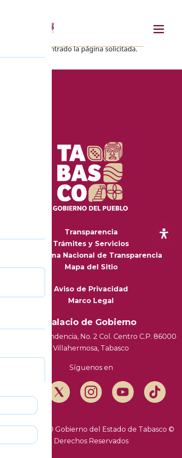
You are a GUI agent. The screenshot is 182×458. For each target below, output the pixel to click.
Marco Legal (91, 301)
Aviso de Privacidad (91, 289)
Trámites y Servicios (91, 244)
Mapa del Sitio (91, 267)
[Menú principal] (158, 29)
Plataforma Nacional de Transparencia (91, 255)
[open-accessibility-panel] (164, 233)
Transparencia (91, 232)
